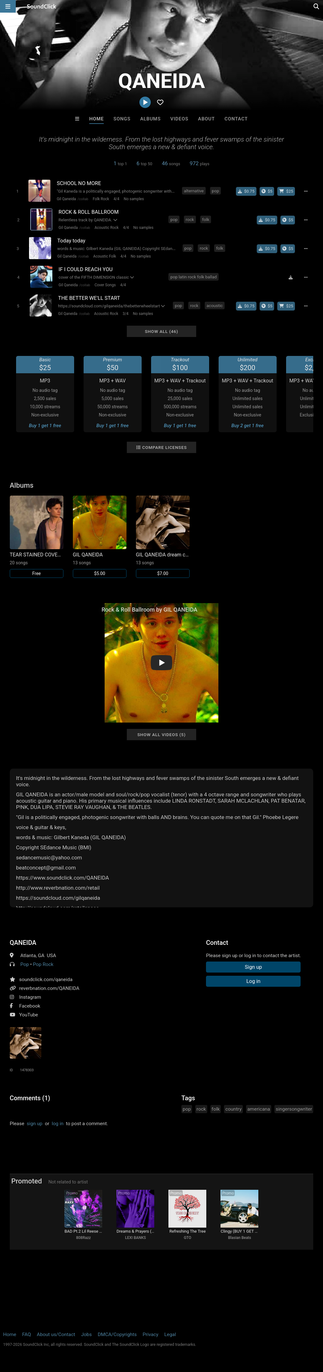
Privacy (150, 1334)
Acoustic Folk (104, 256)
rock (190, 219)
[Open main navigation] (8, 6)
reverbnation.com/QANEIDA (49, 988)
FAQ (26, 1334)
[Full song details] (305, 191)
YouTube (28, 1015)
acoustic (215, 305)
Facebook (29, 1006)
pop (215, 190)
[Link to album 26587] (163, 537)
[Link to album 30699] (36, 537)
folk (205, 219)
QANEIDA (23, 942)
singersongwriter (294, 1109)
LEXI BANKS (135, 1237)
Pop (25, 964)
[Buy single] (246, 191)
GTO (187, 1237)
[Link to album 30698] (99, 537)
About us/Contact (56, 1334)
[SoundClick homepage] (41, 6)
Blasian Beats (239, 1237)
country (233, 1109)
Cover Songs (105, 285)
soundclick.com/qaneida (46, 979)
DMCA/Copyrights (117, 1334)
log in (57, 1123)
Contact (236, 119)
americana (258, 1109)
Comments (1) (30, 1098)
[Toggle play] (17, 191)
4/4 (116, 199)
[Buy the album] (267, 191)
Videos (179, 119)
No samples (134, 199)
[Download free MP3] (290, 277)
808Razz (83, 1237)
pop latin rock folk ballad (193, 276)
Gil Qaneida (66, 199)
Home (96, 119)
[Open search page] (316, 6)
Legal (170, 1334)
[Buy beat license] (286, 191)
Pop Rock (43, 964)
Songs (122, 119)
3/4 (125, 313)
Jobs (86, 1334)
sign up (35, 1123)
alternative (194, 190)
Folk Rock (101, 199)
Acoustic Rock (107, 227)
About (206, 119)
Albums (150, 119)
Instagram (30, 997)
